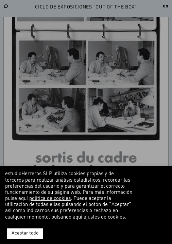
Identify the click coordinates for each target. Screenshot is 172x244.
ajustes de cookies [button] (104, 217)
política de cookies (50, 198)
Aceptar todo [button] (25, 233)
